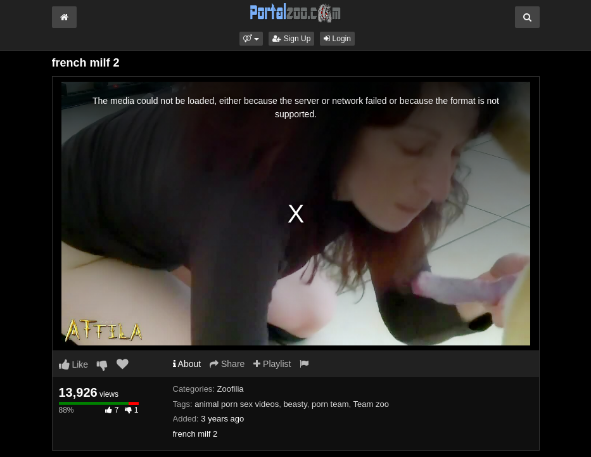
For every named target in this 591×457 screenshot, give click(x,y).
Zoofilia (230, 389)
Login (337, 38)
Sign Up (291, 38)
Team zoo (371, 404)
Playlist (272, 364)
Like (74, 364)
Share (227, 364)
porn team (330, 404)
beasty (295, 404)
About (187, 364)
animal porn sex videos (236, 404)
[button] (251, 39)
